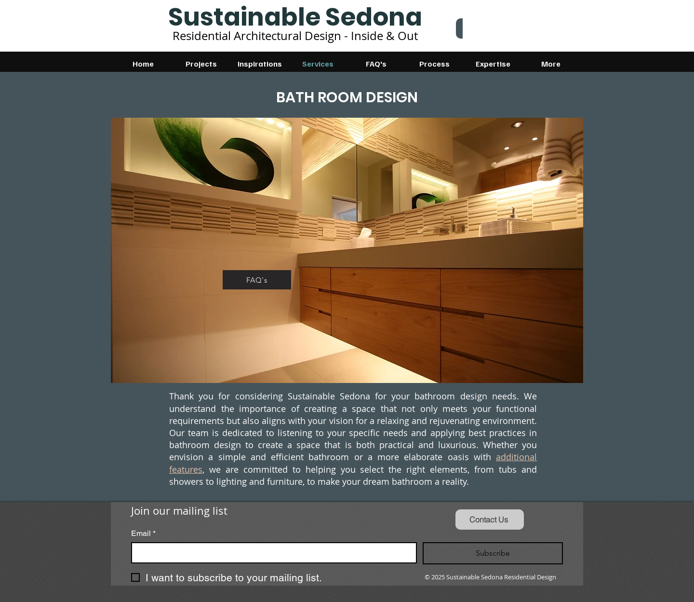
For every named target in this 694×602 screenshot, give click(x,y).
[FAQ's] (257, 279)
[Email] (271, 552)
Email (143, 533)
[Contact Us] (489, 519)
